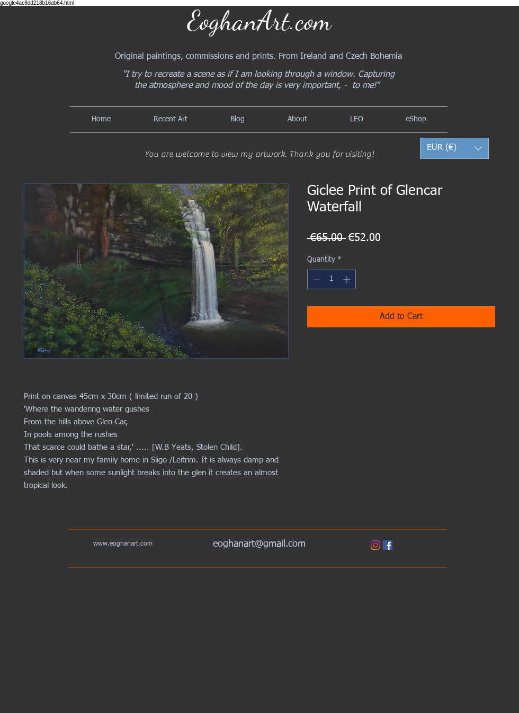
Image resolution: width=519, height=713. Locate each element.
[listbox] (454, 148)
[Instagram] (375, 545)
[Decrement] (315, 279)
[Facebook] (387, 545)
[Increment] (347, 279)
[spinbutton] (331, 279)
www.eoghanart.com (123, 544)
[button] (454, 148)
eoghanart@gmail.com (259, 544)
